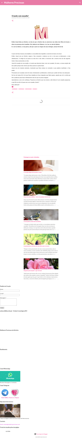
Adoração (14, 89)
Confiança (21, 89)
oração (35, 89)
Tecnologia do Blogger (41, 434)
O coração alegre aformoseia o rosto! (33, 172)
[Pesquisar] (26, 2)
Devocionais (28, 89)
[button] (12, 21)
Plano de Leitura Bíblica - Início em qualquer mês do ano (37, 197)
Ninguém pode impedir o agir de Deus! (33, 270)
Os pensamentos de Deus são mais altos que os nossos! (36, 246)
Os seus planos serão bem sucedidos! (32, 221)
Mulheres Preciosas (14, 2)
